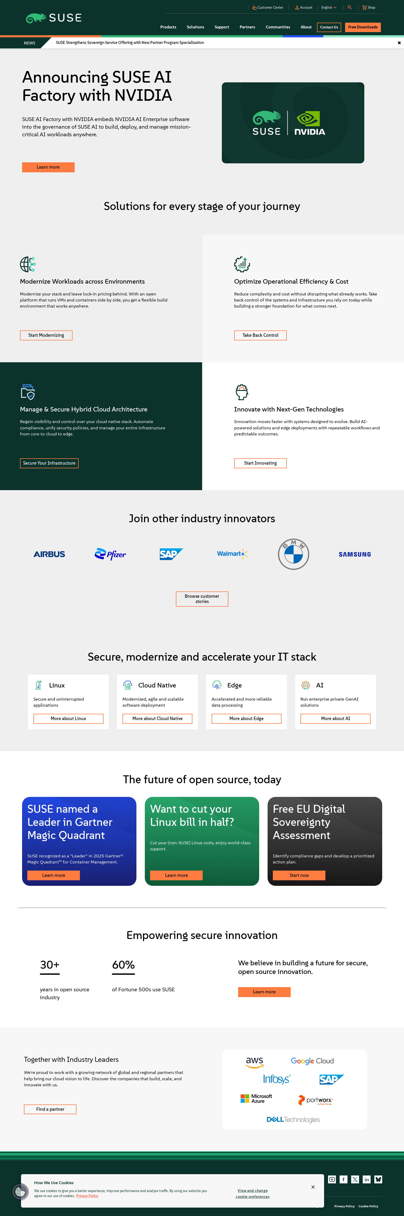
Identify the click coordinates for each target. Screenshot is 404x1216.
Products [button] (168, 27)
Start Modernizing (46, 335)
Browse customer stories (202, 599)
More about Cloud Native (157, 718)
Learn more (48, 167)
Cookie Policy (368, 1206)
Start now (299, 875)
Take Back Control (261, 335)
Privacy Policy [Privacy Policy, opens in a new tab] (87, 1196)
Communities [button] (278, 27)
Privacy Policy (344, 1206)
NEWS (29, 43)
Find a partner (50, 1109)
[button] (229, 5)
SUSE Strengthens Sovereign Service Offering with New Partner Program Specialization (130, 42)
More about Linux (68, 718)
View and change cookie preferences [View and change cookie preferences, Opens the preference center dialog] (253, 1193)
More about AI (335, 718)
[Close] (313, 1187)
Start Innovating (260, 463)
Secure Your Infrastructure (49, 463)
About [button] (306, 27)
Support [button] (222, 27)
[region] (172, 1191)
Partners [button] (247, 27)
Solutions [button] (195, 27)
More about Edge (246, 718)
